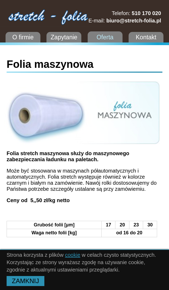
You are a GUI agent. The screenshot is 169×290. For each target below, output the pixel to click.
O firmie (23, 37)
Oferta (105, 37)
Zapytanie (64, 37)
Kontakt (146, 37)
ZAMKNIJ (25, 280)
